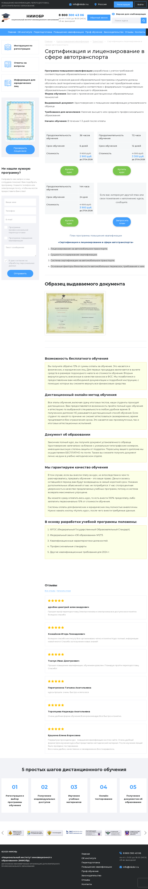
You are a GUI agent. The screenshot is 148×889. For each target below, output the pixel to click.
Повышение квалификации (68, 32)
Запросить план (122, 222)
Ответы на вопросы (20, 64)
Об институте (25, 32)
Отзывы (129, 32)
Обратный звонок (99, 17)
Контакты (140, 32)
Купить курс (69, 171)
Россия (102, 4)
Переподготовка (43, 32)
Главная (12, 32)
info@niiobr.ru (81, 4)
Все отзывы (50, 591)
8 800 (71, 15)
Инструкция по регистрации (23, 47)
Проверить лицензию (20, 149)
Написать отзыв (64, 591)
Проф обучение (93, 32)
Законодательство (114, 32)
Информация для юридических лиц (24, 83)
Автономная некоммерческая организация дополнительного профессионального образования (34, 861)
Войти (140, 4)
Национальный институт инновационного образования (35, 17)
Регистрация (123, 4)
